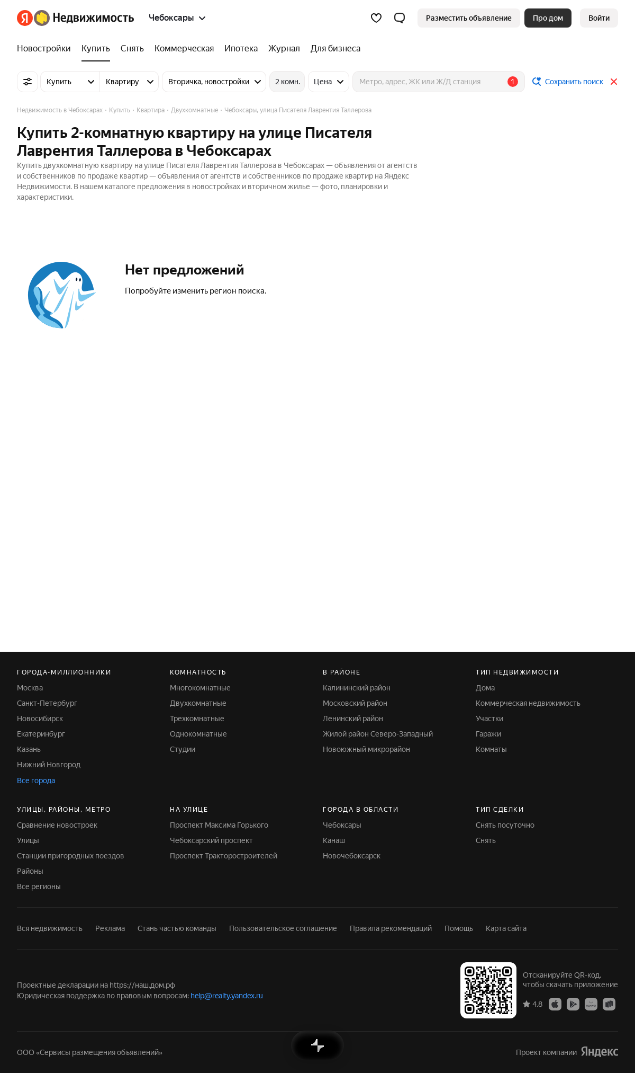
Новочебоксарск (351, 856)
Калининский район (357, 688)
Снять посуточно (505, 825)
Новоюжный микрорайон (366, 749)
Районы (30, 871)
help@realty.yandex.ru (226, 995)
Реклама (110, 928)
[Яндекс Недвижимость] (84, 18)
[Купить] (95, 48)
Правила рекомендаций (391, 928)
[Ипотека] (241, 48)
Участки (489, 718)
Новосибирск (40, 718)
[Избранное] (376, 18)
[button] (399, 18)
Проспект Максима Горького (219, 825)
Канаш (334, 840)
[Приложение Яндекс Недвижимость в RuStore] (609, 1003)
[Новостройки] (46, 48)
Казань (29, 749)
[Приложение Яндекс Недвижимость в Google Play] (573, 1003)
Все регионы (39, 886)
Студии (182, 749)
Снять (486, 840)
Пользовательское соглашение (283, 928)
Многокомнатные (200, 688)
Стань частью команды (177, 928)
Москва (30, 688)
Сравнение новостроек (57, 825)
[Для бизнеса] (332, 48)
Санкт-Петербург (47, 703)
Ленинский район (353, 718)
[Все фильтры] (27, 81)
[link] (599, 18)
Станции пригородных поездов (70, 856)
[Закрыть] (614, 81)
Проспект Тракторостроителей (223, 856)
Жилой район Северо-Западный (378, 734)
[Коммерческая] (184, 48)
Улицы (28, 840)
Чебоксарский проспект (211, 840)
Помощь (458, 928)
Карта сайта (506, 928)
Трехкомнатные (197, 718)
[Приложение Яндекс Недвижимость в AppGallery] (591, 1003)
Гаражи (488, 734)
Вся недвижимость (50, 928)
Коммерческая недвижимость (528, 703)
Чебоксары (342, 825)
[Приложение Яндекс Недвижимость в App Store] (555, 1003)
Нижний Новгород (48, 764)
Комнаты (491, 749)
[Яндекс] (25, 18)
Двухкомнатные (198, 703)
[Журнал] (284, 48)
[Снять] (132, 48)
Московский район (355, 703)
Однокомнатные (198, 734)
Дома (485, 688)
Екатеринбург (41, 734)
